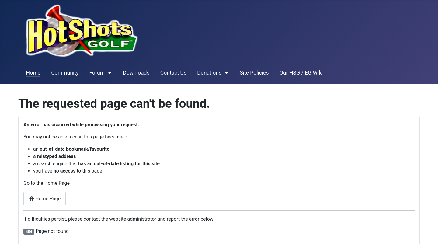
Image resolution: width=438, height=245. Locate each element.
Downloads (136, 73)
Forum (97, 73)
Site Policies (254, 73)
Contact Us (173, 73)
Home (33, 73)
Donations (209, 73)
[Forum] (108, 73)
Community (64, 73)
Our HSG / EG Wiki (301, 73)
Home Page (45, 198)
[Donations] (225, 73)
